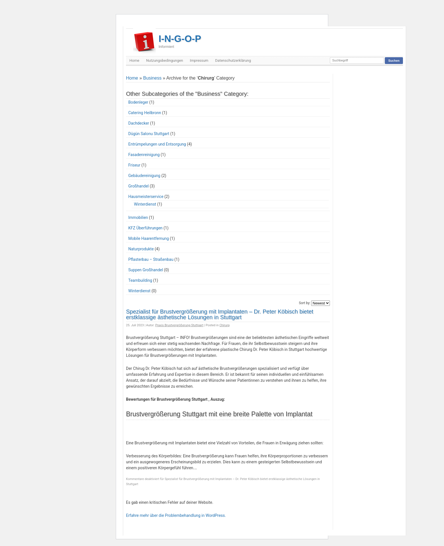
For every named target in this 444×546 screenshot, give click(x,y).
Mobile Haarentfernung (148, 238)
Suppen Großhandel (145, 270)
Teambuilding (140, 280)
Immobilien (138, 217)
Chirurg (224, 325)
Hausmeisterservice (145, 196)
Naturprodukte (141, 249)
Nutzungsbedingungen (164, 60)
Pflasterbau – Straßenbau (150, 259)
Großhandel (138, 186)
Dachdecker (138, 123)
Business (152, 78)
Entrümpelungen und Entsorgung (157, 144)
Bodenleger (138, 102)
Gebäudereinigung (144, 175)
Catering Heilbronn (144, 112)
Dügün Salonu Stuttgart (148, 133)
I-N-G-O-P (180, 41)
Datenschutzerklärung (233, 60)
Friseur (134, 165)
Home (134, 60)
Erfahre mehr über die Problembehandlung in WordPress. (176, 515)
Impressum (199, 60)
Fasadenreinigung (144, 154)
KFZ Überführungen (145, 228)
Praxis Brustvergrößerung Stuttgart (179, 325)
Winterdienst (145, 204)
